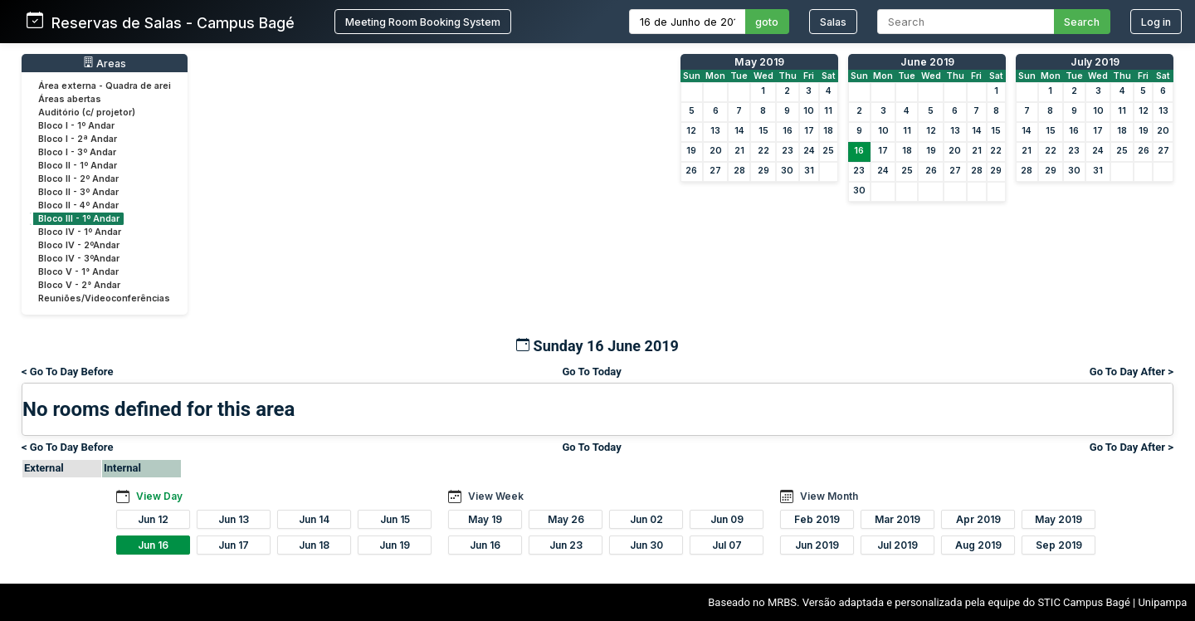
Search (1082, 22)
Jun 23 (566, 545)
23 (787, 150)
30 (787, 170)
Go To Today (591, 371)
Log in (1156, 22)
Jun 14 (314, 519)
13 (715, 130)
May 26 (566, 519)
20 (716, 150)
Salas (833, 22)
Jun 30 (646, 545)
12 (691, 130)
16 (788, 130)
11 (828, 110)
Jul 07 (727, 545)
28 (739, 170)
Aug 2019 (978, 545)
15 (763, 130)
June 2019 (927, 62)
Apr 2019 (978, 519)
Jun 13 (233, 519)
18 (828, 130)
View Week (496, 496)
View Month (829, 496)
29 (763, 170)
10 (808, 110)
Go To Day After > (1131, 371)
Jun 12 (153, 519)
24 (809, 150)
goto (766, 22)
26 (691, 170)
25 (828, 150)
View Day (159, 496)
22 (763, 150)
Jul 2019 (897, 545)
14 (739, 130)
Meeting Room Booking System (422, 22)
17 (809, 130)
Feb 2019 (817, 519)
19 (691, 150)
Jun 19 (394, 545)
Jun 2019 (817, 545)
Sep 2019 (1059, 545)
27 (715, 170)
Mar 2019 (897, 519)
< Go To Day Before (68, 371)
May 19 (485, 519)
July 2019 (1095, 62)
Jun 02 (646, 519)
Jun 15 (395, 519)
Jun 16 (153, 545)
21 (739, 150)
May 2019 (759, 62)
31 (809, 170)
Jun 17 (233, 545)
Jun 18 (314, 545)
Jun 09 (727, 519)
